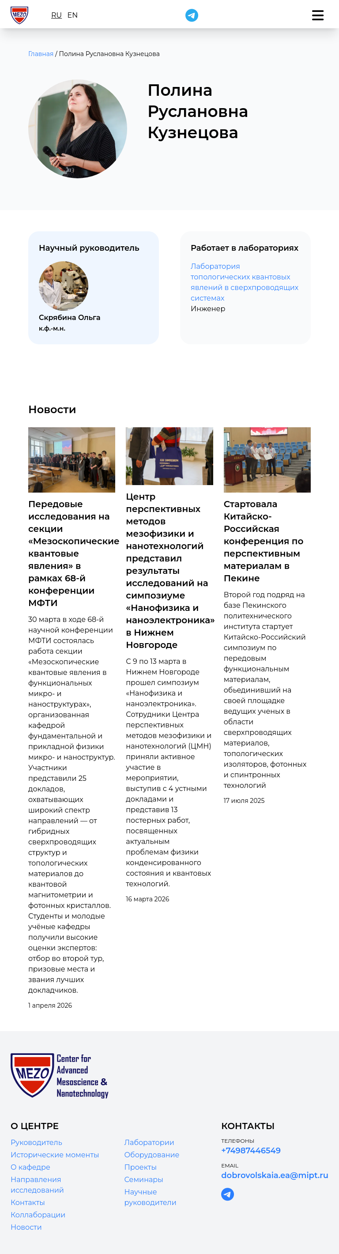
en (72, 15)
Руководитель (36, 1142)
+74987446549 (251, 1151)
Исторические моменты (55, 1155)
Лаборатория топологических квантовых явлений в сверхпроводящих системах (244, 282)
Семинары (143, 1179)
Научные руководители (150, 1197)
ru (56, 15)
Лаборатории (149, 1142)
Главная (40, 54)
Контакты (28, 1202)
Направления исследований (37, 1184)
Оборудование (152, 1155)
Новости (26, 1227)
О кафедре (30, 1167)
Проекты (140, 1167)
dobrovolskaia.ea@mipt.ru (274, 1175)
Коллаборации (38, 1215)
